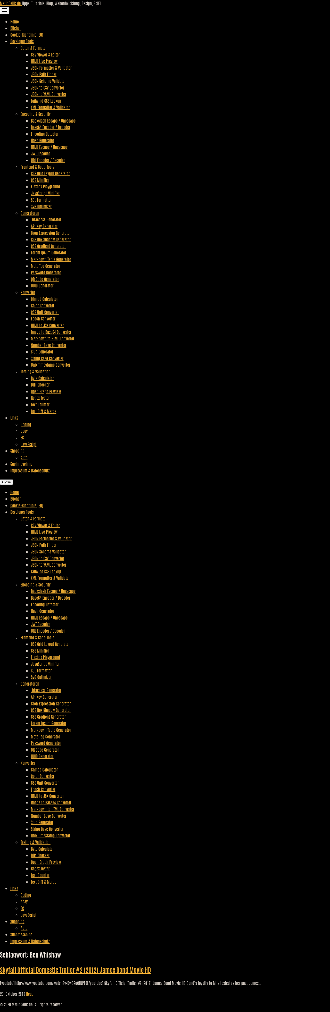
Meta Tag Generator (45, 265)
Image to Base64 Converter (51, 331)
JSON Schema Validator (48, 80)
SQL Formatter (41, 199)
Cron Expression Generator (51, 232)
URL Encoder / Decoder (48, 160)
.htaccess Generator (46, 219)
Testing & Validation (36, 371)
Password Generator (46, 272)
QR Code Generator (45, 279)
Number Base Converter (48, 345)
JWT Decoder (40, 153)
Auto (24, 457)
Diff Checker (40, 384)
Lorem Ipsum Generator (48, 252)
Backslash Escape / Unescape (53, 120)
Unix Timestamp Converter (50, 364)
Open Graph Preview (46, 391)
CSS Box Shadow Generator (51, 239)
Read (30, 993)
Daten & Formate (33, 47)
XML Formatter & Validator (50, 107)
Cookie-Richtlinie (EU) (26, 34)
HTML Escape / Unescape (49, 146)
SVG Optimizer (41, 206)
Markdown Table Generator (51, 259)
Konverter (28, 292)
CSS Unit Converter (45, 312)
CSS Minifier (40, 179)
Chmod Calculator (44, 298)
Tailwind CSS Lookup (46, 100)
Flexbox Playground (45, 186)
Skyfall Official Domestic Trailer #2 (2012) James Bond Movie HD (75, 970)
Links (14, 417)
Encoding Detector (45, 133)
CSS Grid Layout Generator (50, 173)
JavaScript (28, 444)
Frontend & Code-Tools (37, 166)
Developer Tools (22, 41)
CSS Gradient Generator (48, 245)
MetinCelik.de (11, 3)
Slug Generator (42, 351)
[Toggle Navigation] (4, 10)
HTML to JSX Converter (47, 325)
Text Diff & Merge (43, 411)
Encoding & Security (36, 113)
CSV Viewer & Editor (45, 54)
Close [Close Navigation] (6, 482)
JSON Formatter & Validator (51, 67)
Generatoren (30, 212)
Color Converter (42, 305)
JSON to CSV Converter (47, 87)
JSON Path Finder (43, 74)
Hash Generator (42, 140)
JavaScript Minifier (45, 193)
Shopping (17, 450)
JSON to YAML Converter (48, 94)
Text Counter (40, 404)
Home (14, 21)
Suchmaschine (21, 463)
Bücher (15, 27)
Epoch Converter (43, 318)
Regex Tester (40, 397)
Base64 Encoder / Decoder (50, 127)
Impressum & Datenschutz (30, 470)
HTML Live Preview (44, 60)
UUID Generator (42, 285)
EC (22, 437)
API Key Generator (44, 226)
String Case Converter (47, 358)
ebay (24, 430)
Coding (26, 424)
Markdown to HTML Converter (52, 338)
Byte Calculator (42, 378)
